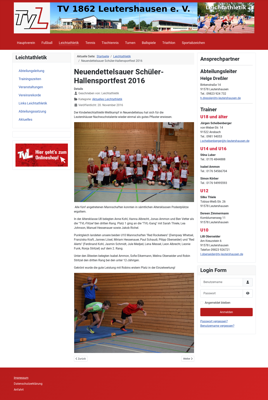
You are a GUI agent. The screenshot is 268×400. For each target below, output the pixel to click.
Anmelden (226, 312)
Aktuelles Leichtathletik (107, 99)
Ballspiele (149, 43)
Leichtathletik (69, 43)
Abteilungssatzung (32, 111)
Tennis (90, 43)
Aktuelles (25, 119)
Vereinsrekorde (30, 95)
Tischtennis (110, 43)
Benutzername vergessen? (217, 325)
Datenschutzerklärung (28, 383)
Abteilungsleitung (31, 71)
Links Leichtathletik (33, 103)
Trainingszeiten (30, 79)
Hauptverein (26, 43)
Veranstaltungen (31, 87)
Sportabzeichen (193, 43)
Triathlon (168, 43)
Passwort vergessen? (214, 321)
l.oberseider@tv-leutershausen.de (221, 254)
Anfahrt (19, 389)
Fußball (47, 43)
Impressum (21, 378)
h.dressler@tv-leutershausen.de (220, 98)
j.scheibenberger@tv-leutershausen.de (224, 141)
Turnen (130, 43)
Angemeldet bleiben (217, 302)
